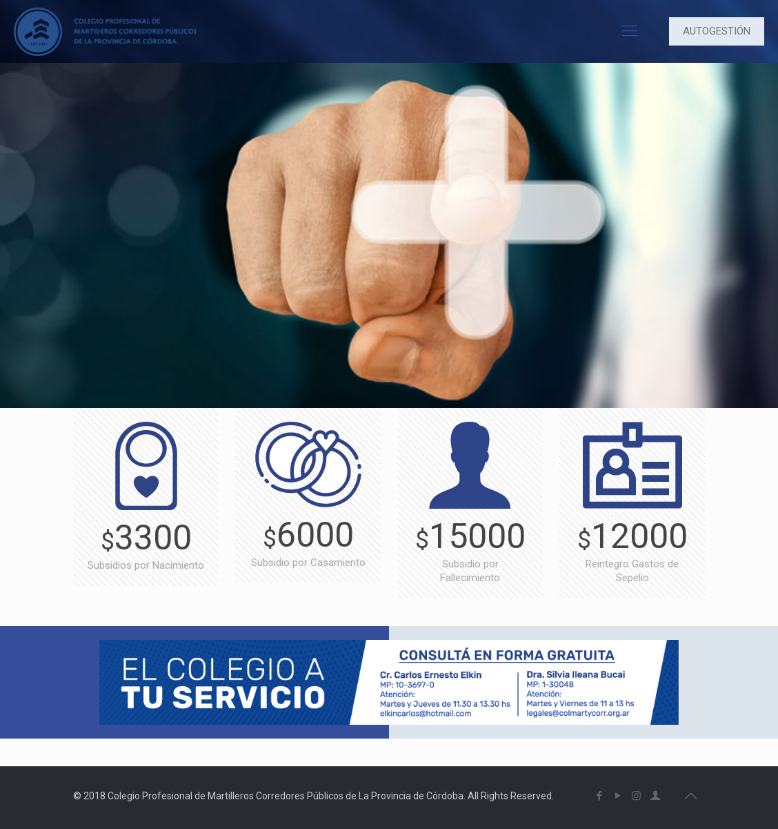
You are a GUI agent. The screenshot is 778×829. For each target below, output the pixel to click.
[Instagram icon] (636, 796)
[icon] (655, 796)
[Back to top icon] (690, 795)
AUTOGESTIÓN (716, 31)
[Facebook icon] (599, 796)
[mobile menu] (629, 31)
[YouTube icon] (617, 796)
